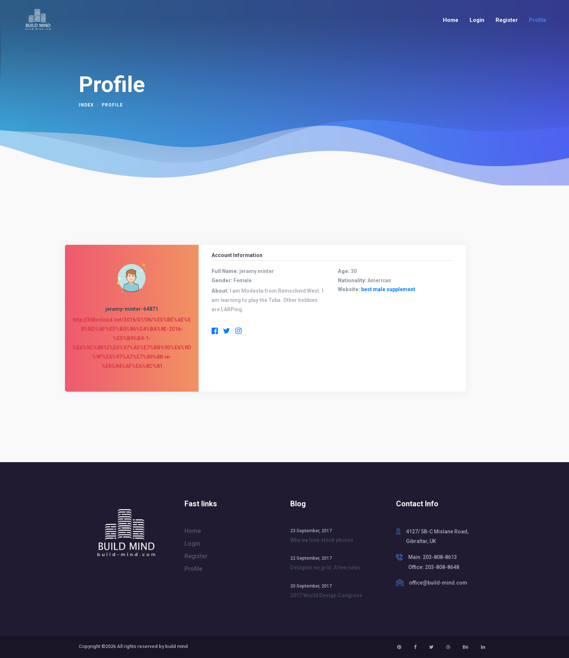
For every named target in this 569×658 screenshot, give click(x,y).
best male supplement (388, 289)
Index (86, 105)
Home (450, 20)
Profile (537, 20)
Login (477, 20)
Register (507, 20)
